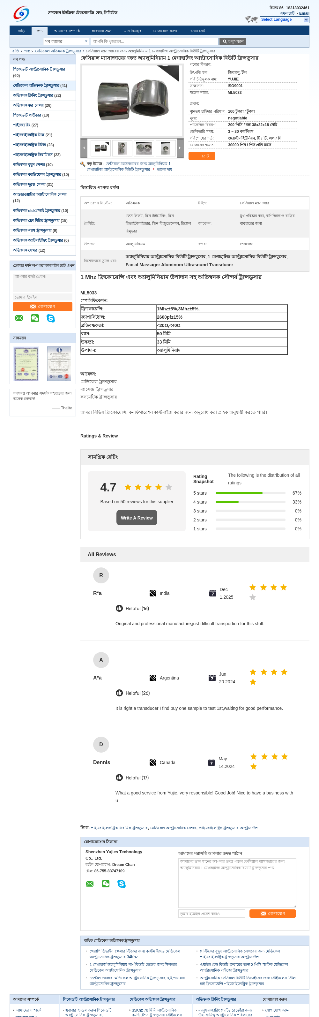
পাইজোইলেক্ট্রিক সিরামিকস (33, 155)
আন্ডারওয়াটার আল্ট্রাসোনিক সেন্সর (40, 194)
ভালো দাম (164, 169)
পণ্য (39, 31)
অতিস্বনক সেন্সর (25, 250)
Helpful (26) (138, 693)
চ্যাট (201, 156)
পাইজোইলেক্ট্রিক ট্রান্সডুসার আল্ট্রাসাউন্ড (228, 828)
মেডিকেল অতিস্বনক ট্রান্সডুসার (58, 51)
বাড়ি (21, 31)
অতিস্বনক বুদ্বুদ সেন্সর (29, 165)
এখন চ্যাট (287, 13)
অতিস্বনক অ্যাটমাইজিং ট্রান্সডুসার (38, 240)
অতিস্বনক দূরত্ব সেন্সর (29, 184)
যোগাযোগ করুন (165, 31)
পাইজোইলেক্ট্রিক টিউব (29, 145)
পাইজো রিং (21, 125)
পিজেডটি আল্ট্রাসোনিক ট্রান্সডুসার (39, 69)
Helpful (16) (137, 608)
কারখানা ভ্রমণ (102, 31)
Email (304, 13)
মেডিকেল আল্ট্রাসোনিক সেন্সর (173, 828)
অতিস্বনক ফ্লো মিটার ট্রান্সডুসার (36, 220)
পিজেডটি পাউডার (27, 115)
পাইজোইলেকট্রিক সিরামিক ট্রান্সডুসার (119, 828)
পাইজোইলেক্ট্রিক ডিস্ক (28, 135)
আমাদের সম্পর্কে (67, 31)
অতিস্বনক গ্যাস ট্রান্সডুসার (32, 230)
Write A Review (137, 517)
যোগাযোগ (42, 306)
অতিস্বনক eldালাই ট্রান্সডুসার (36, 211)
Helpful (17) (137, 778)
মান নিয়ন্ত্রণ (132, 31)
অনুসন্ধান (236, 41)
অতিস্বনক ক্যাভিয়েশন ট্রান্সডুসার (37, 174)
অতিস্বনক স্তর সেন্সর (28, 105)
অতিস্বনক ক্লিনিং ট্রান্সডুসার (33, 95)
